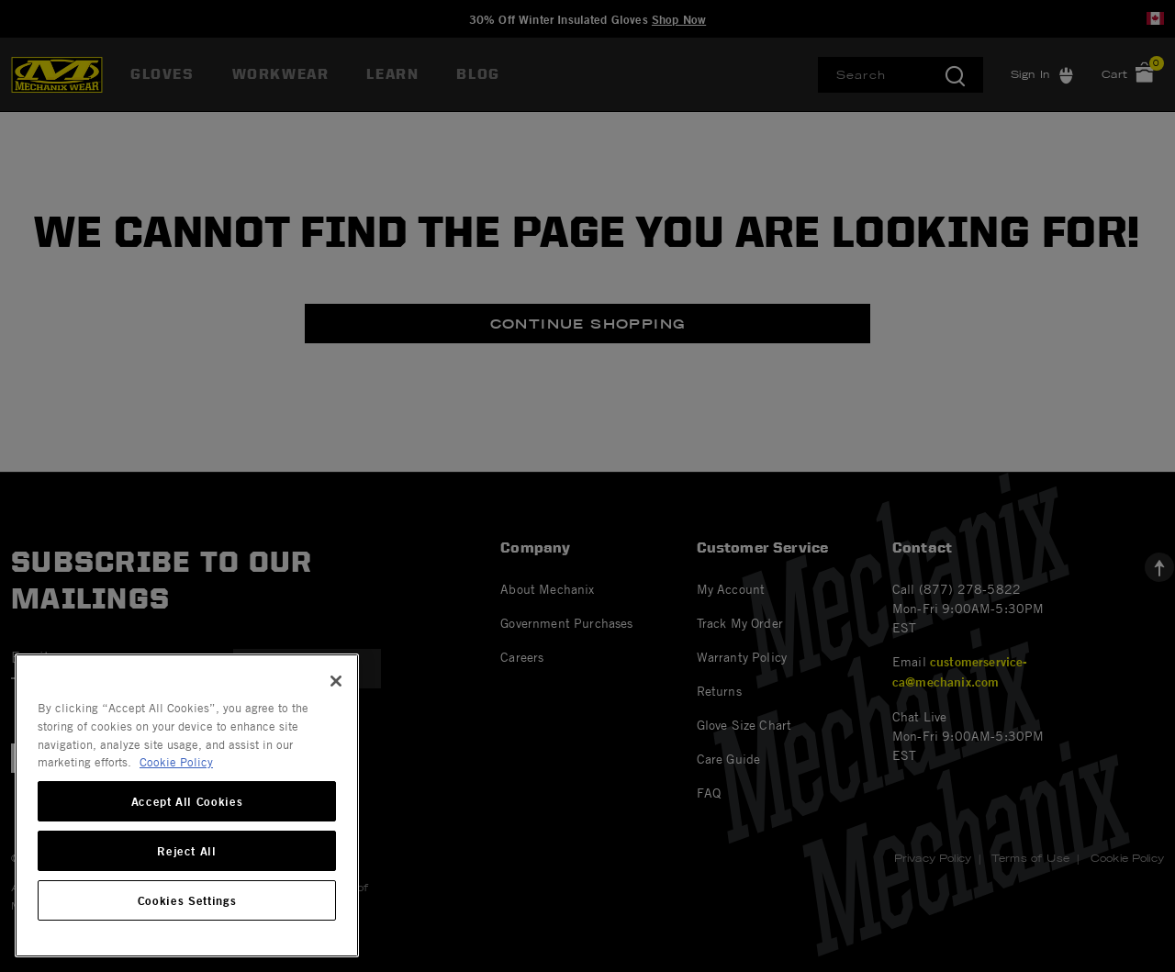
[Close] (336, 681)
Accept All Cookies (187, 801)
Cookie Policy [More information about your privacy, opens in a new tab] (176, 761)
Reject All (187, 851)
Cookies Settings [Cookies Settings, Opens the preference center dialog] (187, 900)
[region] (187, 805)
